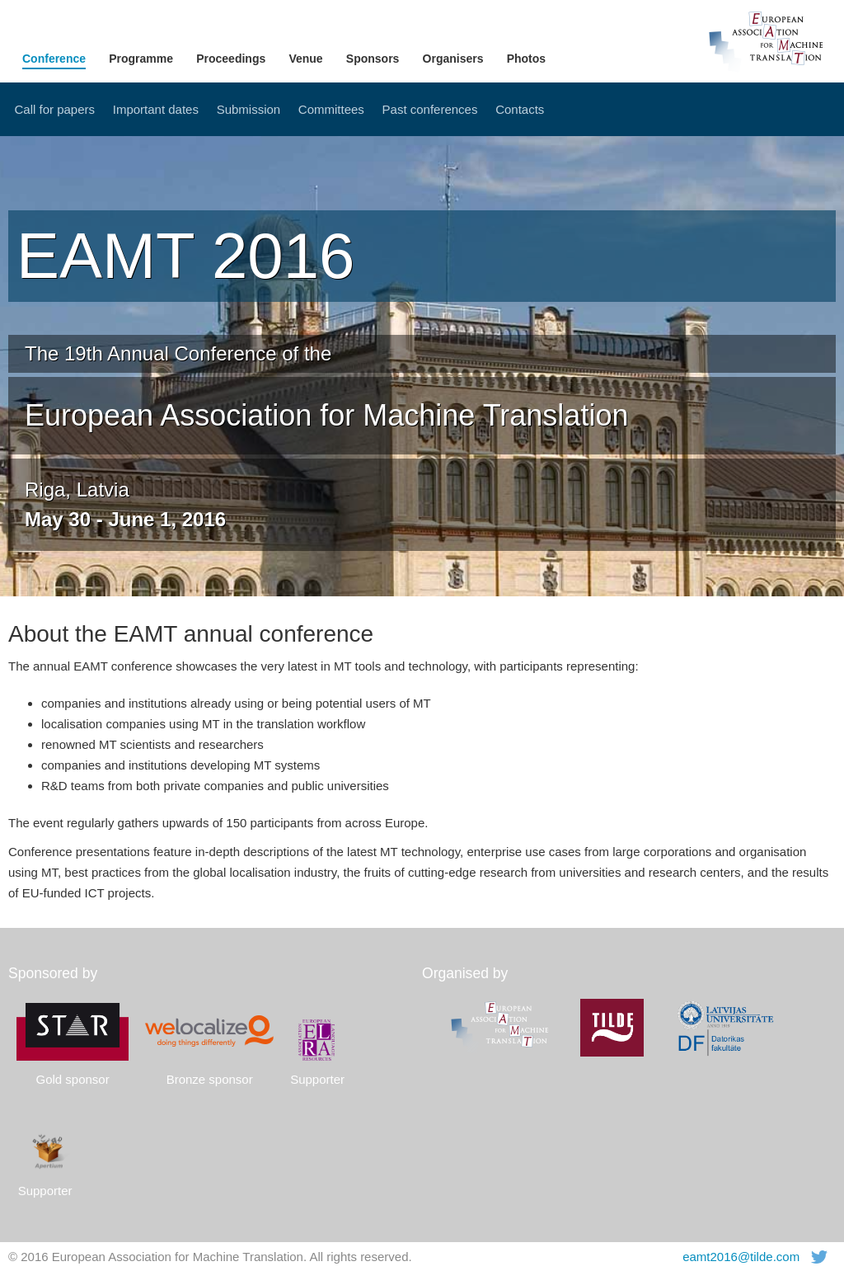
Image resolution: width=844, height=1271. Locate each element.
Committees (331, 109)
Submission (249, 109)
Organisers (453, 58)
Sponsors (373, 58)
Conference (54, 58)
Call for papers (55, 109)
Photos (526, 58)
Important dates (156, 109)
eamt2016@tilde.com (740, 1257)
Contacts (519, 109)
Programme (141, 58)
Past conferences (430, 109)
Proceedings (230, 58)
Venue (305, 58)
